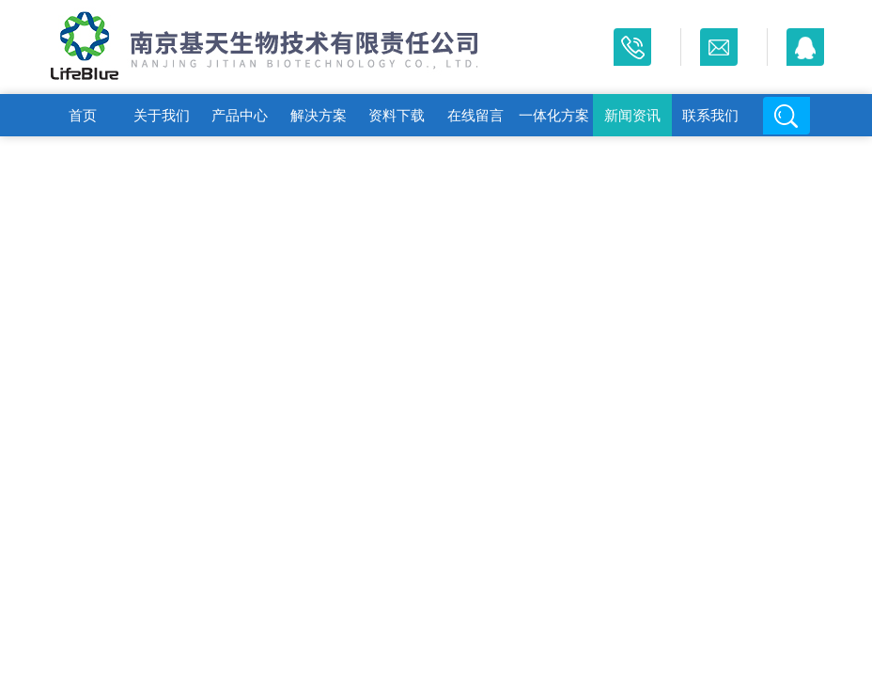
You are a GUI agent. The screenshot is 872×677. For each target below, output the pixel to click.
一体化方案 (554, 115)
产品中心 (239, 115)
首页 (83, 115)
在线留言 (475, 115)
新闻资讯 (632, 115)
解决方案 (318, 115)
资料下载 (396, 115)
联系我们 (710, 115)
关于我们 (161, 115)
